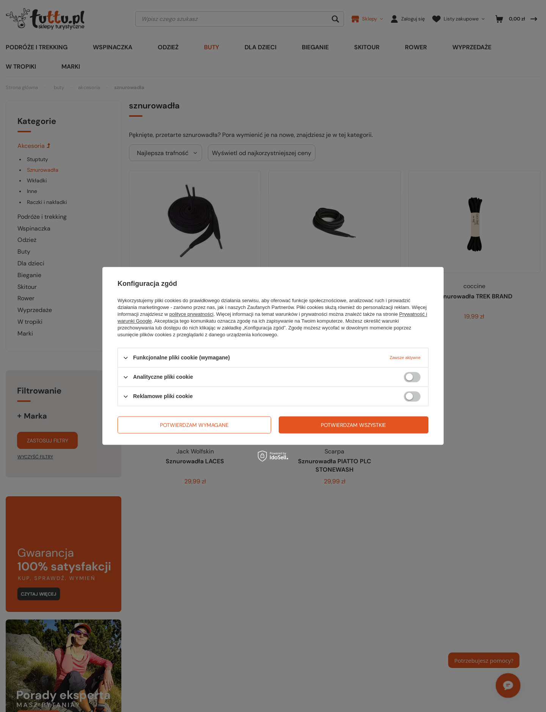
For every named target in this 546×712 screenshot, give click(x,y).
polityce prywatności (191, 314)
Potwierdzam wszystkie (353, 425)
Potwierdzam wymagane (194, 425)
